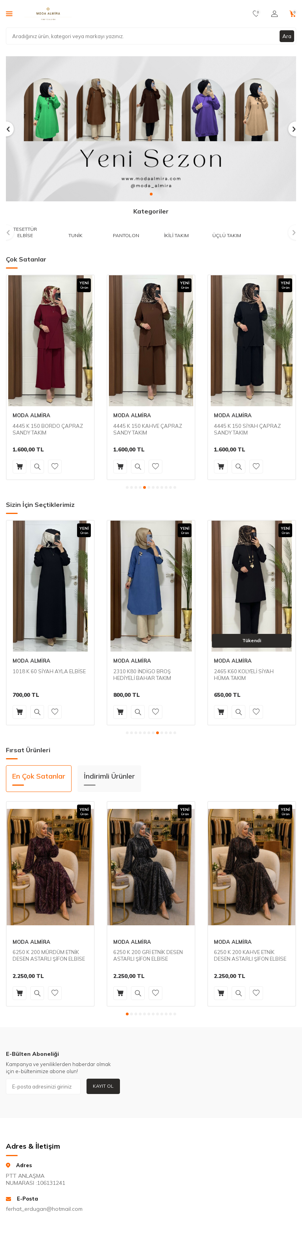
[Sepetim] (292, 14)
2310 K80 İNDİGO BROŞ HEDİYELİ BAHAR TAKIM (142, 674)
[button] (151, 194)
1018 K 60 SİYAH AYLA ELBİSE (49, 671)
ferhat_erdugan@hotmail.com (38, 1208)
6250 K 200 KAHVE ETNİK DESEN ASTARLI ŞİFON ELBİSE (250, 955)
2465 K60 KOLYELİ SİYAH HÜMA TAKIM (244, 674)
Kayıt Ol (103, 1086)
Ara (286, 35)
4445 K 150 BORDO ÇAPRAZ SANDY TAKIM (48, 429)
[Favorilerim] (256, 14)
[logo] (48, 14)
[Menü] (9, 13)
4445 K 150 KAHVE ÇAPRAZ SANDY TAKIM (147, 429)
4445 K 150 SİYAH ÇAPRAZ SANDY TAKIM (247, 429)
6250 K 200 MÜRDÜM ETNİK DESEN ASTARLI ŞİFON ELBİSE (49, 955)
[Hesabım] (274, 14)
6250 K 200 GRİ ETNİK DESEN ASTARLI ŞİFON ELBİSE (148, 955)
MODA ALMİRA (31, 415)
